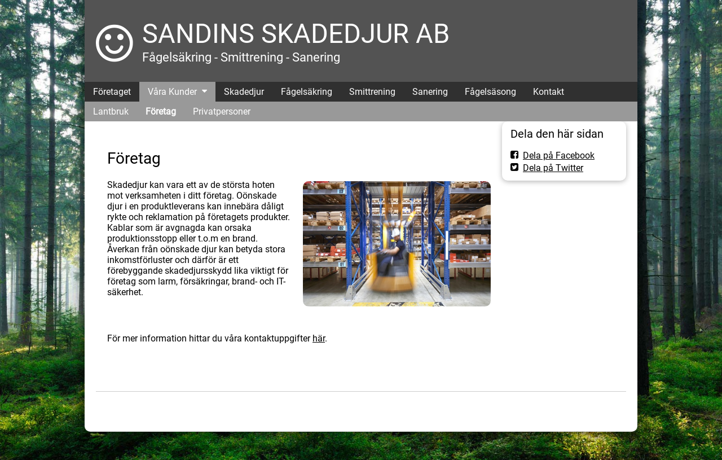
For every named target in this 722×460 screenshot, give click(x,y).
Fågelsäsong (490, 91)
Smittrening (372, 91)
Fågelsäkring (306, 91)
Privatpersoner (221, 111)
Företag (161, 111)
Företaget (112, 91)
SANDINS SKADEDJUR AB (296, 33)
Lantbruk (111, 111)
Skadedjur (244, 91)
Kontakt (548, 91)
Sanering (430, 91)
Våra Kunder (172, 91)
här (318, 338)
